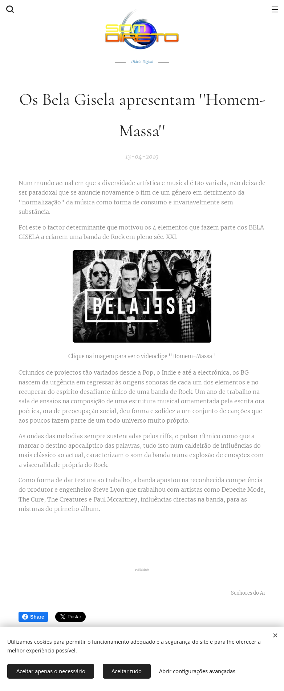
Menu (275, 9)
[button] (9, 9)
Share (33, 617)
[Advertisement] (142, 539)
